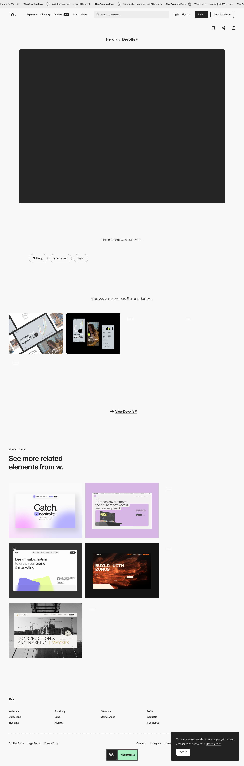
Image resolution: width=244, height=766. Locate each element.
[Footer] (36, 377)
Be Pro (201, 14)
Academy (61, 14)
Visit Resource (127, 754)
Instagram (155, 743)
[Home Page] (198, 510)
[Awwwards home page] (112, 755)
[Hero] (122, 570)
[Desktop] (36, 333)
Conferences (108, 716)
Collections (15, 716)
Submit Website (222, 14)
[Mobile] (93, 333)
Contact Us (153, 722)
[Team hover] (151, 333)
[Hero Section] (45, 510)
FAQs (150, 711)
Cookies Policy (16, 743)
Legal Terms (34, 743)
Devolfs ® (130, 39)
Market (84, 14)
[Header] (122, 510)
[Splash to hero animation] (122, 630)
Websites (14, 711)
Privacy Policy (51, 743)
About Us (152, 716)
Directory (45, 14)
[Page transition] (208, 333)
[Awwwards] (13, 14)
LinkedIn (169, 743)
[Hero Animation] (198, 570)
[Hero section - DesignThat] (45, 570)
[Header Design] (45, 630)
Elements (14, 722)
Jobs (74, 14)
